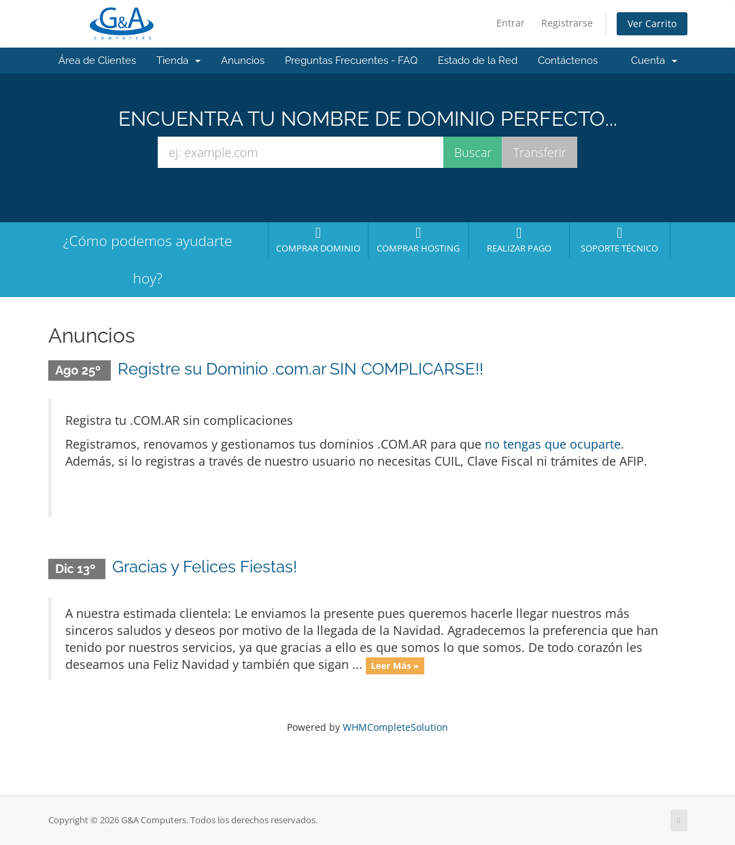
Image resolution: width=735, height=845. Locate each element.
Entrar (510, 22)
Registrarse (567, 22)
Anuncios (242, 60)
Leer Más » (395, 665)
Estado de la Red (477, 60)
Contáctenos (568, 60)
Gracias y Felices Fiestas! (204, 566)
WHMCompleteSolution (395, 727)
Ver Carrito (652, 23)
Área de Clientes (97, 60)
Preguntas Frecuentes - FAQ (351, 60)
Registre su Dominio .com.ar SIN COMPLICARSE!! (300, 369)
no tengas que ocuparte (553, 444)
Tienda (178, 60)
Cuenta (654, 60)
